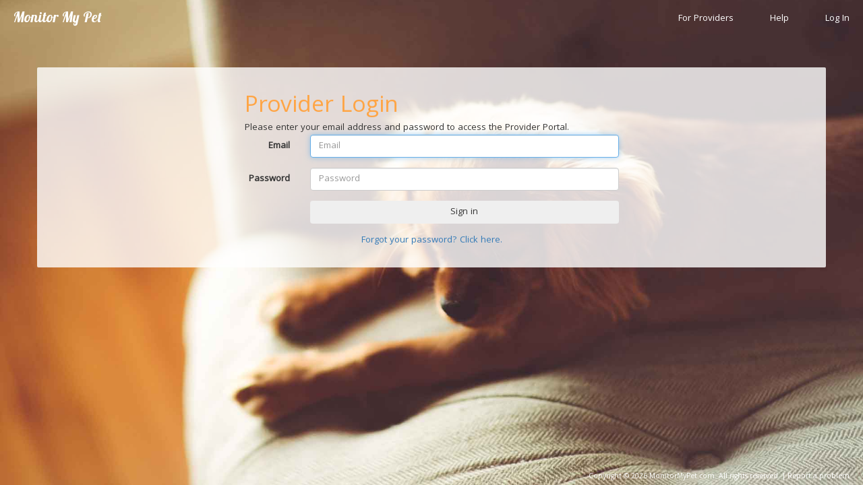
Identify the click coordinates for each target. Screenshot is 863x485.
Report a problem (818, 477)
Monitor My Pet (57, 17)
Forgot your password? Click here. (431, 240)
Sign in (464, 212)
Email (279, 146)
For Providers (706, 19)
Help (779, 19)
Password (269, 179)
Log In (837, 19)
